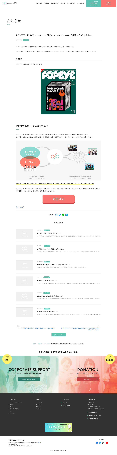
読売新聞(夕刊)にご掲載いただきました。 (52, 233)
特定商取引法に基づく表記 (95, 415)
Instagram (103, 442)
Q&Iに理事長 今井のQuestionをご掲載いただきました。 (57, 265)
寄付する (109, 3)
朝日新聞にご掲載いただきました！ (49, 312)
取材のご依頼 (91, 401)
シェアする (56, 215)
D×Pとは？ (40, 4)
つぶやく (60, 215)
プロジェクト (39, 409)
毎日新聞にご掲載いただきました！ (49, 280)
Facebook (97, 442)
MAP (39, 441)
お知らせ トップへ (58, 334)
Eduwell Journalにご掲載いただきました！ (52, 296)
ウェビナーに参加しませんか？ (17, 401)
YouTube (107, 442)
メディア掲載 (26, 40)
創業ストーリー (13, 406)
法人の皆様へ (13, 414)
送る (63, 215)
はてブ (66, 215)
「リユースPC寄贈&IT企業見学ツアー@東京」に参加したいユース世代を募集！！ (36, 328)
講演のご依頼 (91, 404)
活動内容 (47, 4)
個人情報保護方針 (93, 412)
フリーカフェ (20, 207)
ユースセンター (39, 404)
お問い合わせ (81, 4)
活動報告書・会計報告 (15, 409)
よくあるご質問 (72, 4)
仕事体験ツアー (39, 406)
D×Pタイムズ (55, 4)
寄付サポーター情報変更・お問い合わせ (97, 409)
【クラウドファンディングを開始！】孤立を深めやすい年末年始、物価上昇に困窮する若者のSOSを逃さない (80, 329)
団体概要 (12, 404)
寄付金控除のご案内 (94, 418)
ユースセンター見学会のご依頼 (95, 406)
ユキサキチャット (40, 401)
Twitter (100, 442)
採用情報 (12, 411)
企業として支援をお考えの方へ (94, 3)
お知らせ (63, 4)
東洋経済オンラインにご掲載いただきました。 (53, 249)
